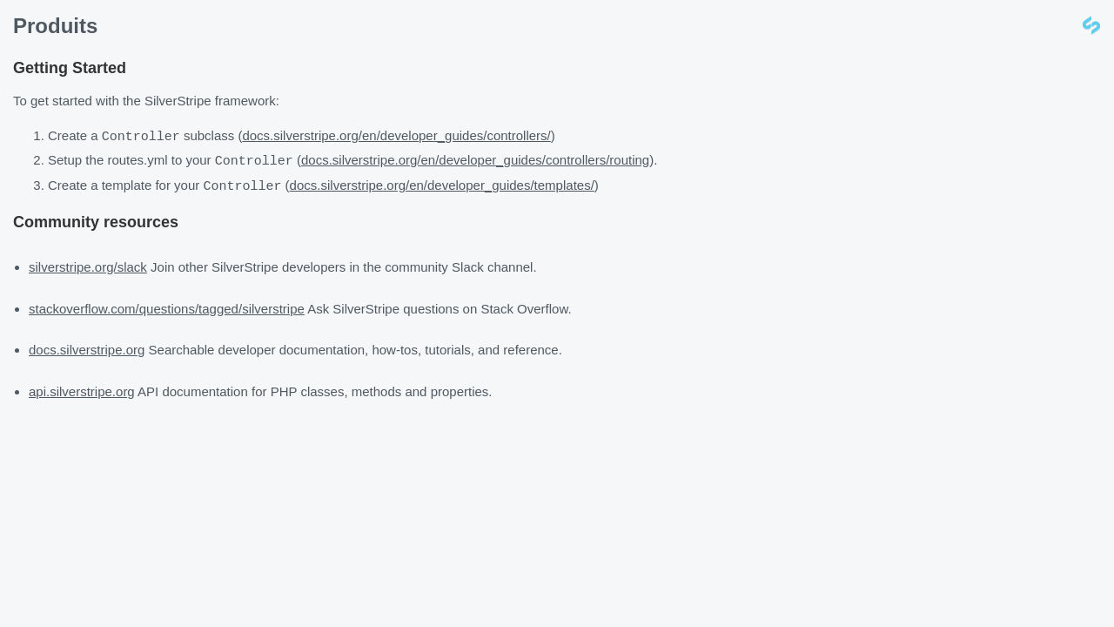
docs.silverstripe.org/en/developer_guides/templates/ (442, 184)
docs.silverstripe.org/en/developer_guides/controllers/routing (475, 159)
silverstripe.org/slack (88, 264)
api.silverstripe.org (82, 388)
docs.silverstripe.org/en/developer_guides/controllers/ (396, 136)
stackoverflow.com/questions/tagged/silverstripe (167, 306)
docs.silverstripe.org (86, 347)
